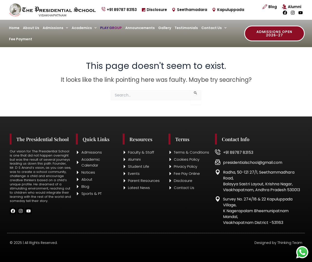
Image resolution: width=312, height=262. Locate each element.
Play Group (111, 27)
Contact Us (214, 27)
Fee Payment (20, 39)
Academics (84, 27)
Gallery (164, 27)
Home (14, 27)
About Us (31, 27)
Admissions (55, 27)
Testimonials (186, 27)
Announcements (140, 27)
